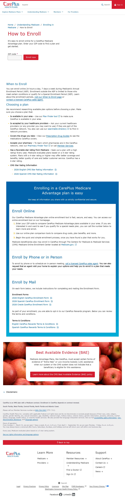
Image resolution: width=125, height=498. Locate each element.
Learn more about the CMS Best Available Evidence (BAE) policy (62, 364)
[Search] (105, 5)
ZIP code (13, 54)
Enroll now (31, 57)
